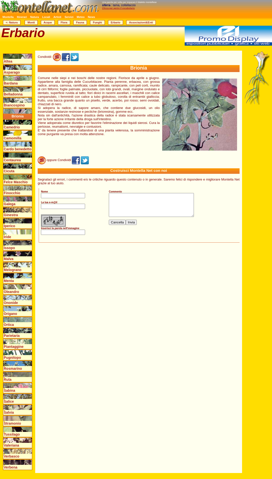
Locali (46, 16)
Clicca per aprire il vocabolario (118, 8)
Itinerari (22, 16)
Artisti (57, 16)
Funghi (97, 22)
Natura (34, 16)
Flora (64, 22)
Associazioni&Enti (141, 22)
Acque (48, 22)
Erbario (116, 22)
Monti (31, 22)
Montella (8, 16)
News (91, 16)
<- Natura (12, 22)
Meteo (81, 16)
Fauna (80, 22)
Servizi (69, 16)
